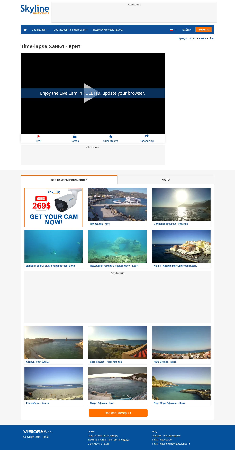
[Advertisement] (134, 14)
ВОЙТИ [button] (186, 29)
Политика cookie (162, 439)
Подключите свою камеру (108, 29)
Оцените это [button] (110, 138)
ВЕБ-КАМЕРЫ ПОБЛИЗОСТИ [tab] (69, 180)
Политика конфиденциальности (171, 443)
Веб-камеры (40, 29)
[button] (172, 29)
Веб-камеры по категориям (71, 29)
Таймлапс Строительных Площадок (109, 439)
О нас (91, 431)
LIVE (39, 138)
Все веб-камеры (118, 413)
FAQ (154, 431)
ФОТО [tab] (166, 179)
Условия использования (166, 435)
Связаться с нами (98, 443)
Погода (74, 138)
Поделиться (147, 138)
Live (211, 38)
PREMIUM (203, 29)
